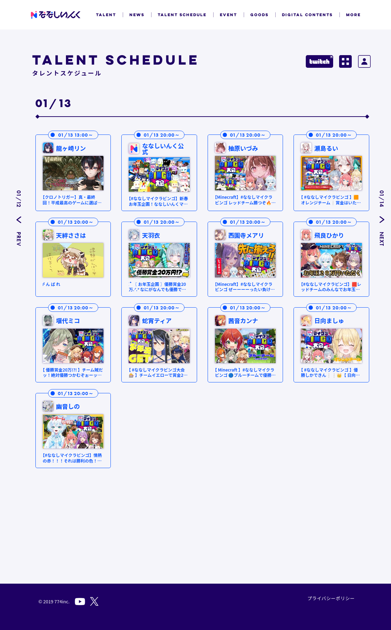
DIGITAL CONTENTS (307, 14)
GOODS (259, 14)
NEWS (136, 14)
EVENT (228, 14)
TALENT (106, 14)
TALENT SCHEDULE (182, 14)
